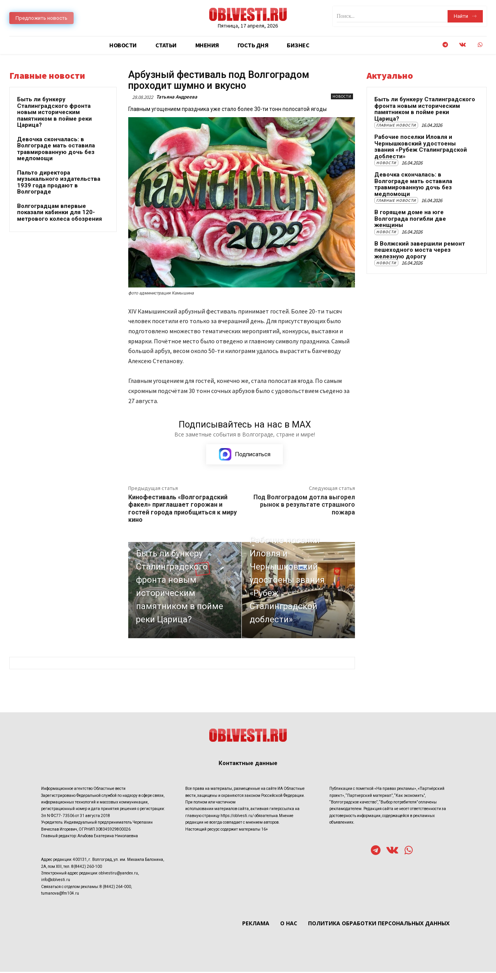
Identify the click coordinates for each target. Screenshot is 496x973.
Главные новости (396, 125)
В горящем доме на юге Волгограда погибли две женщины (410, 219)
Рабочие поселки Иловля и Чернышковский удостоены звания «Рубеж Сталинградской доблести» (420, 146)
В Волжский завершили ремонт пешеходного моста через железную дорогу (419, 250)
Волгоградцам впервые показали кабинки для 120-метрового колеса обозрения (59, 212)
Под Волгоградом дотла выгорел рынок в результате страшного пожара (304, 506)
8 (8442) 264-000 (115, 888)
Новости (342, 96)
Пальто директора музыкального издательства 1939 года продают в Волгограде (58, 182)
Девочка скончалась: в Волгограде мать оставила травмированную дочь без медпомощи (56, 149)
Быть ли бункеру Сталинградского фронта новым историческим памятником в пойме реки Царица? (54, 112)
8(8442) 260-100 (86, 868)
